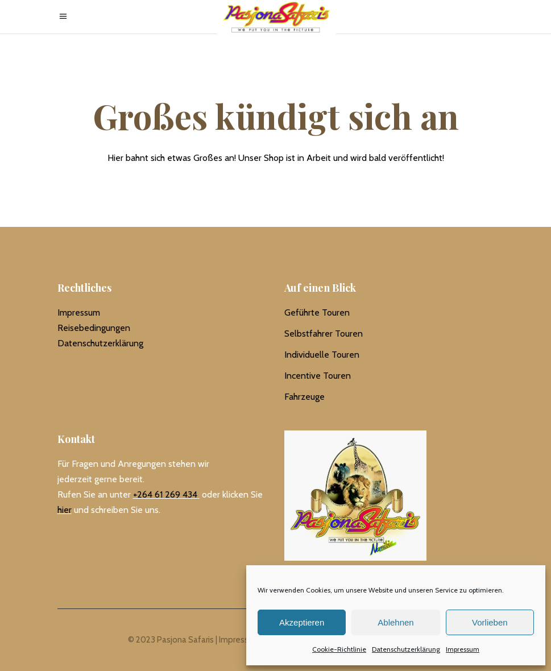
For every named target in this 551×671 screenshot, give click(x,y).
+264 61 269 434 (165, 494)
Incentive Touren (317, 375)
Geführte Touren (317, 312)
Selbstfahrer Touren (323, 333)
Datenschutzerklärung (406, 649)
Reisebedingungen (93, 327)
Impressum (462, 649)
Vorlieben (490, 622)
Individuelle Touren (321, 354)
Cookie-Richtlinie (339, 649)
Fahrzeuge (304, 396)
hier (64, 509)
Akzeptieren (301, 622)
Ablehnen (395, 622)
